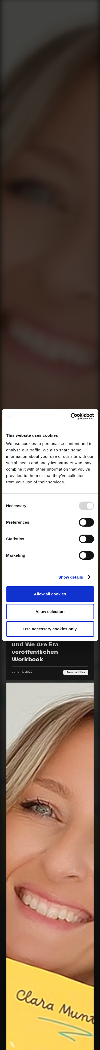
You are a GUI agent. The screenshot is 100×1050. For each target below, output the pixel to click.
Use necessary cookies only (50, 629)
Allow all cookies (50, 594)
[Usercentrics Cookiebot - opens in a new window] (71, 416)
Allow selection (50, 611)
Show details (70, 577)
